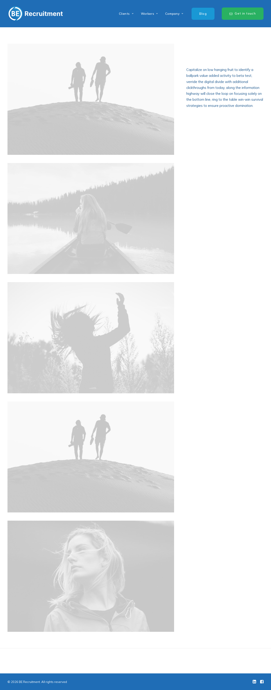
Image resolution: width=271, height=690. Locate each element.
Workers (149, 13)
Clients (126, 13)
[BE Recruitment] (35, 13)
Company (174, 13)
